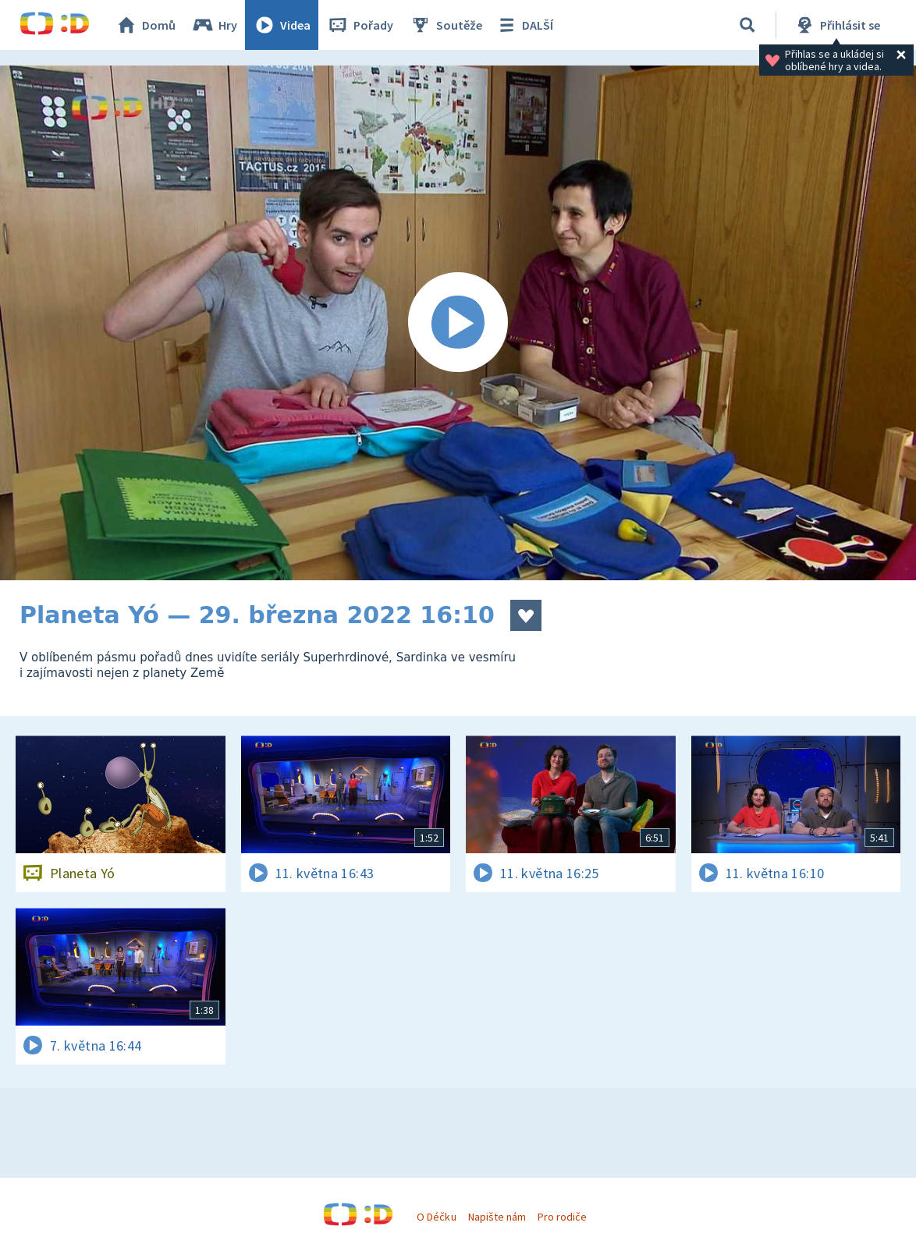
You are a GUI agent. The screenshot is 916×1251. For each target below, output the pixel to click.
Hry (214, 25)
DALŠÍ (524, 25)
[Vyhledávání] (747, 25)
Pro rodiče (562, 1217)
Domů (145, 25)
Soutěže (445, 25)
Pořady (359, 25)
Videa (282, 25)
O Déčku (436, 1217)
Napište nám (497, 1217)
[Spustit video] (458, 323)
